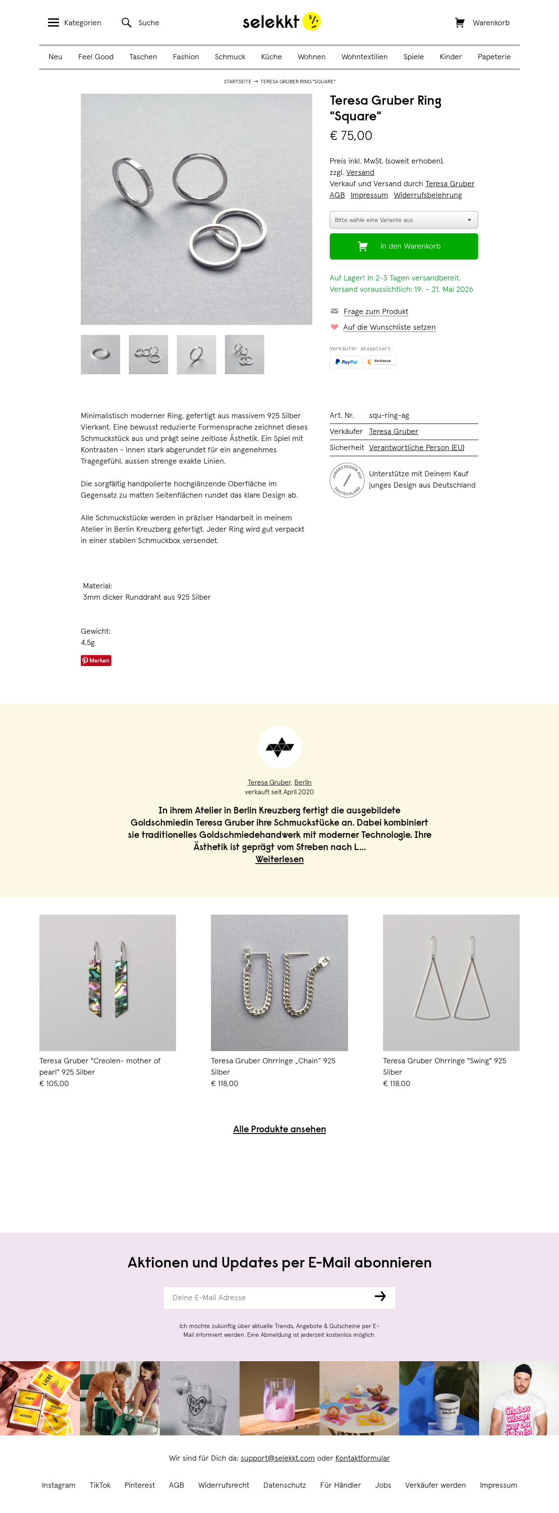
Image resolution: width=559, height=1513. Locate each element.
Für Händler (340, 1485)
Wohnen (312, 57)
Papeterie (494, 57)
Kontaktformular (362, 1458)
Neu (55, 57)
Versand (360, 173)
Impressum (499, 1485)
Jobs (383, 1485)
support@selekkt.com (278, 1458)
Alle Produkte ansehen (279, 1130)
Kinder (451, 57)
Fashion (186, 57)
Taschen (143, 57)
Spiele (414, 57)
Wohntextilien (365, 57)
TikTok (100, 1485)
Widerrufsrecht (223, 1485)
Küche (271, 57)
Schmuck (230, 57)
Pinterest (139, 1485)
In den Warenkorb (410, 246)
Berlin (303, 782)
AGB (176, 1485)
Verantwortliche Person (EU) (416, 448)
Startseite (238, 82)
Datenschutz (284, 1485)
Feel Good (96, 57)
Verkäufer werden (435, 1485)
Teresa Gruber (450, 184)
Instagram (59, 1485)
